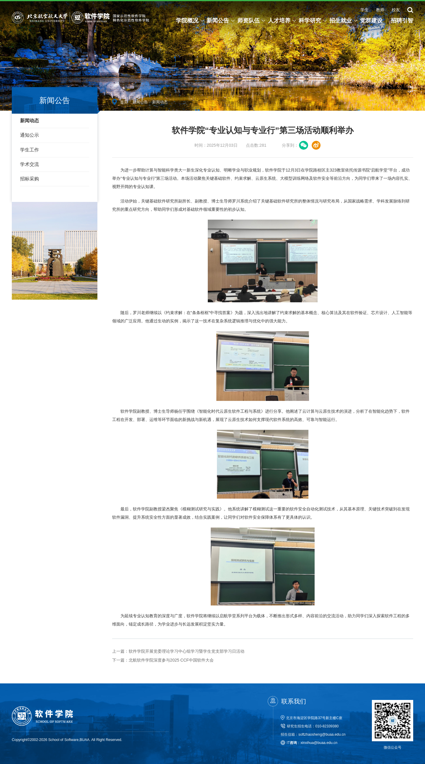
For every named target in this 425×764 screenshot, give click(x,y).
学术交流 (29, 164)
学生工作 (29, 149)
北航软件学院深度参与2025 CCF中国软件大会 (163, 660)
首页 (124, 102)
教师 (380, 10)
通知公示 (29, 135)
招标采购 (29, 178)
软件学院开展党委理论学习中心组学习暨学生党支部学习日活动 (178, 651)
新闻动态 (29, 120)
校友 (396, 10)
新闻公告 (140, 102)
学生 (364, 10)
